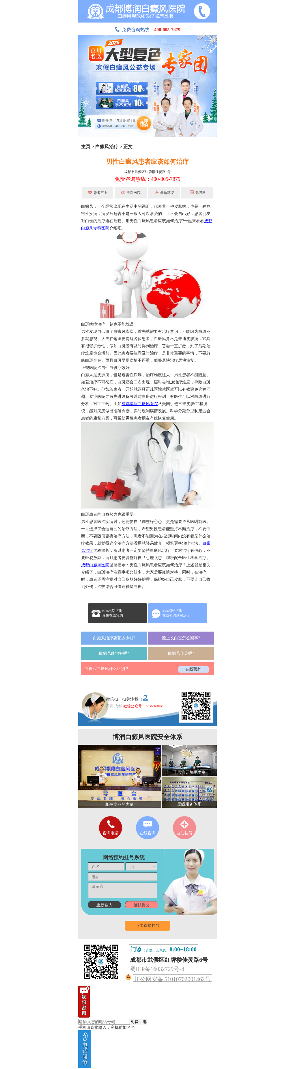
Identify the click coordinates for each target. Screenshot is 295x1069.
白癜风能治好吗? (114, 653)
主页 (85, 146)
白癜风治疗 (106, 146)
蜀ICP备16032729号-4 (157, 969)
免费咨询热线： (147, 29)
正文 (127, 146)
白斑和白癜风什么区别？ (107, 669)
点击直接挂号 (147, 925)
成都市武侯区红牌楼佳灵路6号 (147, 172)
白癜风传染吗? (181, 653)
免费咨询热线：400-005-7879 (147, 179)
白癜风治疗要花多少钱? (114, 638)
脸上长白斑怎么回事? (181, 638)
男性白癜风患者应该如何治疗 (147, 161)
